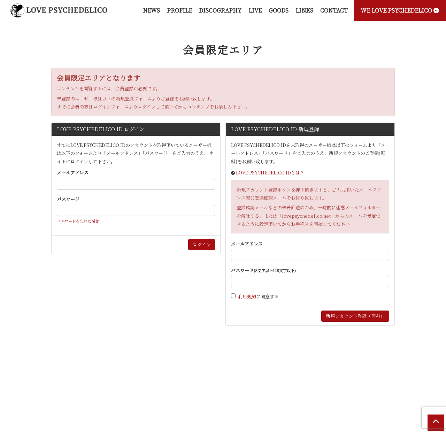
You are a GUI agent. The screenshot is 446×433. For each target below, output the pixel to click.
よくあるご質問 (369, 374)
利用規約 (247, 296)
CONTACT (334, 10)
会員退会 (400, 374)
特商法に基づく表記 (216, 374)
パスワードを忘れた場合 (78, 221)
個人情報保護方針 (259, 374)
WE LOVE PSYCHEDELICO (400, 10)
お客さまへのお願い (303, 374)
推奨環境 (338, 374)
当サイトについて (60, 374)
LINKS (304, 10)
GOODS (279, 10)
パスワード (68, 199)
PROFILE (179, 10)
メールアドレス (73, 172)
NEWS (151, 10)
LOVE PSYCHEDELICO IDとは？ (270, 172)
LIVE (255, 10)
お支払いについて (102, 374)
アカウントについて (145, 374)
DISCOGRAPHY (220, 10)
